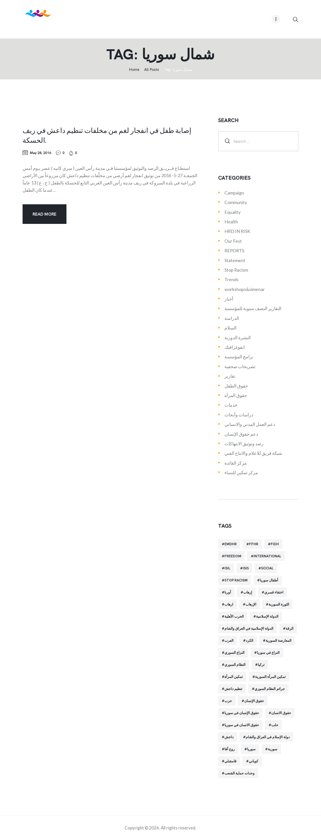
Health (231, 221)
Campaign (234, 192)
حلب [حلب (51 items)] (274, 725)
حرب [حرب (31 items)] (228, 701)
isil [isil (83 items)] (227, 568)
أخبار (228, 299)
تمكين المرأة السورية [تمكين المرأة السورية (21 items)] (270, 676)
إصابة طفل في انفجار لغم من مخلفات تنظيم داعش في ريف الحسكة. (107, 135)
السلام (230, 327)
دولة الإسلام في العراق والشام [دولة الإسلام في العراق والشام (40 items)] (268, 737)
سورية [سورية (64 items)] (272, 749)
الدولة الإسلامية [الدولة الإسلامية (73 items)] (267, 616)
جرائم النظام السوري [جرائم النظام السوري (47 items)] (270, 688)
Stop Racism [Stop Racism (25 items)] (236, 580)
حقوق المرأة (235, 395)
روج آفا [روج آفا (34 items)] (229, 749)
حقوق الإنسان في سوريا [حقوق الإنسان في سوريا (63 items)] (241, 713)
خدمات (230, 405)
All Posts (151, 69)
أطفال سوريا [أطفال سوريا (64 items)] (269, 580)
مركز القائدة (235, 463)
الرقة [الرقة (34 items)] (289, 628)
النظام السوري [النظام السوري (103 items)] (235, 664)
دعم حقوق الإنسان (241, 434)
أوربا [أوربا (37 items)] (227, 592)
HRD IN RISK (237, 231)
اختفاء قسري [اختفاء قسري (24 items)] (273, 592)
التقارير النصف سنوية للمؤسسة (252, 308)
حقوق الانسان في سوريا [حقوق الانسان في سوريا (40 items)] (241, 725)
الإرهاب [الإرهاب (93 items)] (251, 604)
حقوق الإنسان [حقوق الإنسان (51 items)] (254, 701)
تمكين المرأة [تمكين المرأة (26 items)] (233, 676)
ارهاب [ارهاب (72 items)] (228, 604)
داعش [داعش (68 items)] (228, 737)
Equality (232, 212)
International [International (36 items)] (267, 556)
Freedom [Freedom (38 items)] (232, 556)
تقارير (229, 376)
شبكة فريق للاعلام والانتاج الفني (253, 453)
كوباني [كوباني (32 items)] (253, 761)
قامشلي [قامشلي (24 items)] (230, 761)
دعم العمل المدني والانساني (249, 424)
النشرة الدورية (237, 337)
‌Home (134, 69)
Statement (234, 260)
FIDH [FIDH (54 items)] (275, 544)
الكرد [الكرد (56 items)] (249, 640)
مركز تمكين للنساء (241, 472)
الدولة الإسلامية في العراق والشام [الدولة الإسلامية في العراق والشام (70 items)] (248, 628)
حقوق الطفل (236, 385)
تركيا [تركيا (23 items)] (261, 664)
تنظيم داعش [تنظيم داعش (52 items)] (233, 688)
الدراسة (231, 318)
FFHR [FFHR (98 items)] (253, 544)
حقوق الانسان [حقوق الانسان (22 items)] (281, 713)
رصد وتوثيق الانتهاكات (244, 443)
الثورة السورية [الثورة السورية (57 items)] (279, 604)
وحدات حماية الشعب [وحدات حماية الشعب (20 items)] (239, 773)
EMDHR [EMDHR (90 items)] (230, 544)
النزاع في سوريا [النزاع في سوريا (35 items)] (268, 652)
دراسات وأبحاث (238, 414)
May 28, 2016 (40, 153)
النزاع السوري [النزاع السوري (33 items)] (234, 652)
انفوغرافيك (234, 347)
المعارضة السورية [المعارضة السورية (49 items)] (278, 640)
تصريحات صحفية (240, 366)
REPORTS (234, 250)
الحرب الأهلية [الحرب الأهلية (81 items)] (234, 616)
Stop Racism (236, 270)
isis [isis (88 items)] (246, 568)
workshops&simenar (244, 289)
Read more (44, 214)
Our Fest (233, 241)
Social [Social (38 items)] (267, 568)
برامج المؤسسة (238, 356)
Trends (231, 279)
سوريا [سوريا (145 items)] (251, 749)
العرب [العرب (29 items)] (228, 640)
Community (235, 202)
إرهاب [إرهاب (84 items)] (247, 592)
